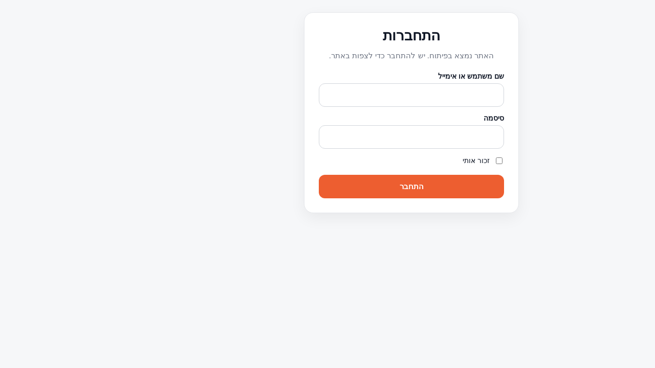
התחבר (328, 186)
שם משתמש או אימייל (387, 76)
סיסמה (410, 118)
